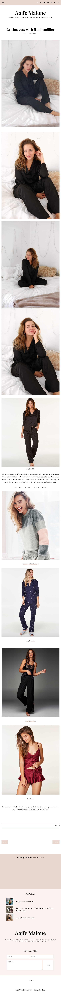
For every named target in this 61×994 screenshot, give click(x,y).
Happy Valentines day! (25, 901)
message (24, 965)
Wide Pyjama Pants (30, 721)
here (13, 809)
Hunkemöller (18, 477)
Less (4, 842)
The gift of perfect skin (25, 918)
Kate (43, 990)
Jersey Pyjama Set (30, 640)
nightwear (47, 477)
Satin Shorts (30, 798)
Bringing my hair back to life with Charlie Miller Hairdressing (34, 909)
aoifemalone (38, 857)
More (56, 842)
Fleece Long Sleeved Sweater (30, 564)
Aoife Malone (30, 12)
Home (31, 980)
